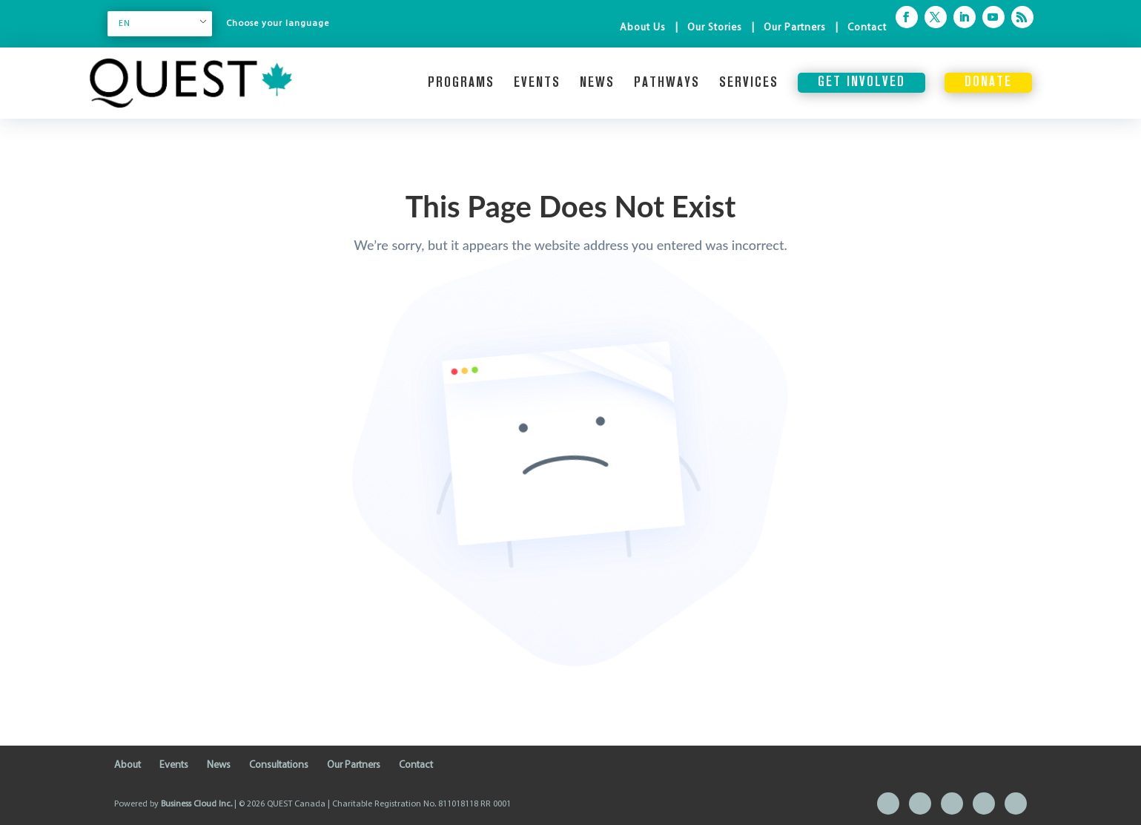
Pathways (667, 83)
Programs (461, 83)
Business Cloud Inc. (196, 804)
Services (748, 83)
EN (124, 23)
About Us (643, 27)
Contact (867, 27)
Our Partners (795, 27)
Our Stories (714, 27)
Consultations (278, 765)
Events (537, 83)
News (597, 83)
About (127, 765)
